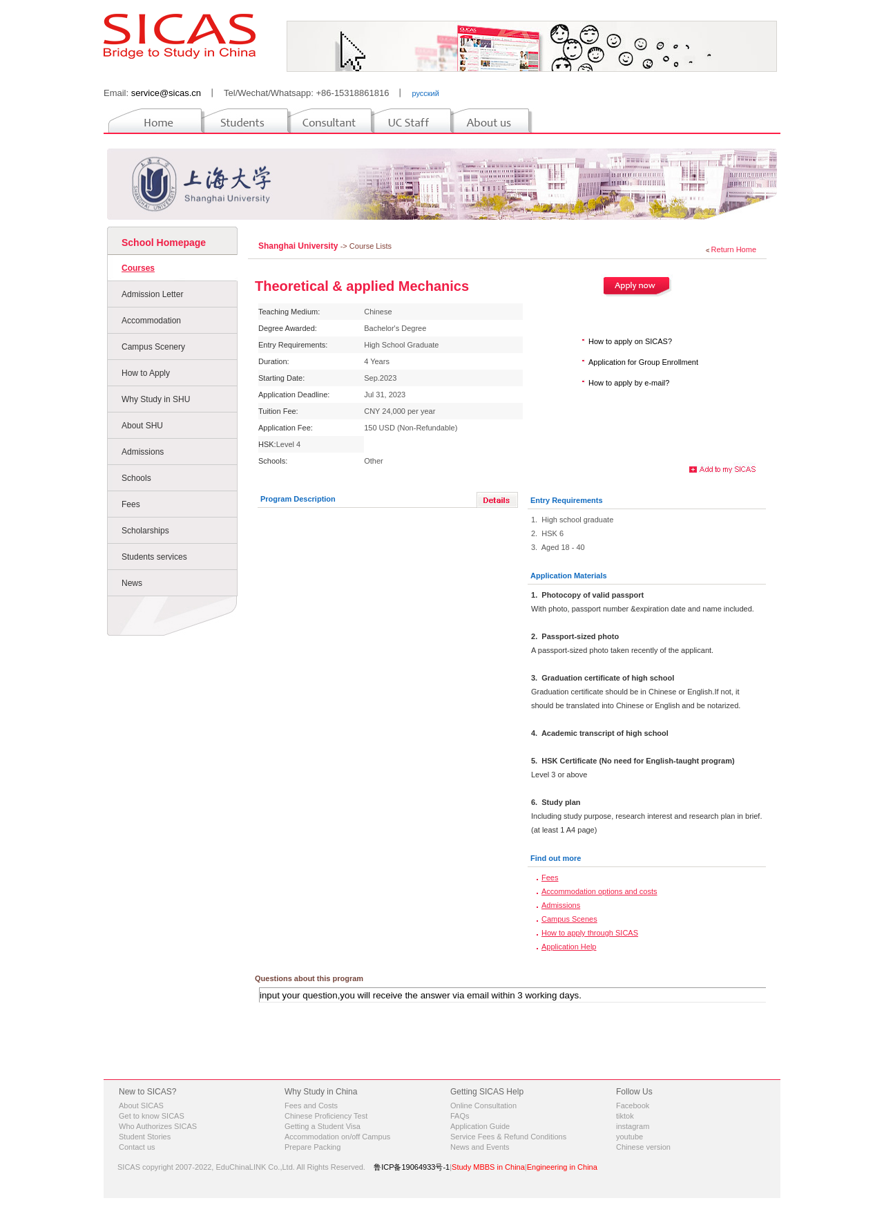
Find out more (555, 858)
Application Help (569, 946)
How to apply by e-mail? (628, 383)
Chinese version (643, 1147)
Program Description (298, 499)
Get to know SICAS (151, 1116)
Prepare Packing (312, 1147)
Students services (154, 557)
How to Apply (146, 373)
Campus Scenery (153, 347)
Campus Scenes (569, 919)
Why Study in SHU (156, 399)
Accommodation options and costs (599, 891)
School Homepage (164, 242)
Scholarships (145, 530)
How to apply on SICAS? (630, 341)
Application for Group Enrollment (643, 362)
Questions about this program (309, 978)
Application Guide (480, 1126)
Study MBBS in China (488, 1167)
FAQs (460, 1116)
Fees (131, 504)
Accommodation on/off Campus (337, 1136)
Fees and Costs (311, 1105)
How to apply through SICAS (589, 933)
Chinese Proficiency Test (326, 1116)
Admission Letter (152, 294)
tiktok (625, 1116)
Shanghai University (299, 246)
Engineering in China (562, 1167)
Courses (138, 268)
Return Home (733, 249)
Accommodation (151, 320)
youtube (629, 1136)
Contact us (137, 1147)
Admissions (143, 452)
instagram (632, 1126)
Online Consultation (483, 1105)
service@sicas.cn (166, 93)
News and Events (480, 1147)
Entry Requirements (566, 500)
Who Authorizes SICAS (158, 1126)
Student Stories (145, 1136)
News (132, 583)
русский (425, 93)
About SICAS (141, 1105)
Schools (136, 478)
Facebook (632, 1105)
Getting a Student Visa (323, 1126)
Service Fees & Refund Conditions (508, 1136)
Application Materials (568, 575)
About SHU (142, 425)
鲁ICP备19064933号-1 (412, 1167)
